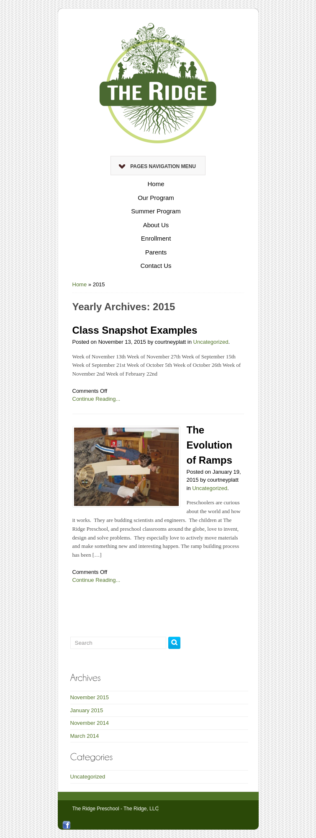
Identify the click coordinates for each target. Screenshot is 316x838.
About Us (156, 224)
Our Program (156, 197)
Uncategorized (211, 342)
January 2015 (86, 710)
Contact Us (155, 265)
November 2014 (89, 723)
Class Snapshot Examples (135, 330)
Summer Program (155, 211)
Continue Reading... (96, 399)
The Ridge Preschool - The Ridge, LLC (115, 809)
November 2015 (89, 697)
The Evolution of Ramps (209, 445)
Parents (156, 252)
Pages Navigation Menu (157, 166)
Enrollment (156, 238)
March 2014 (84, 736)
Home (155, 183)
